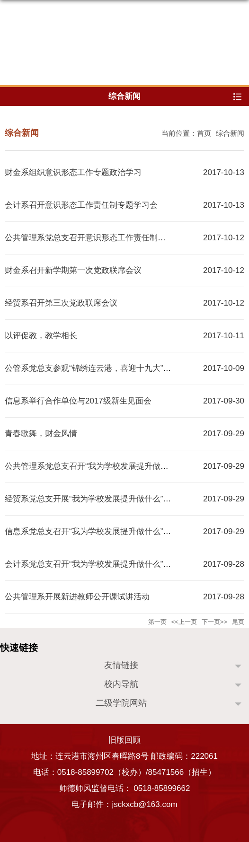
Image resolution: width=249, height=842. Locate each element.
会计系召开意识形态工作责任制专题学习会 (81, 205)
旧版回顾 (124, 740)
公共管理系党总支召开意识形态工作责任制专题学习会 (101, 237)
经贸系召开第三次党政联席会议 (61, 302)
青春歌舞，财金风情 (41, 433)
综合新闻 (230, 133)
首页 (204, 133)
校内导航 (121, 684)
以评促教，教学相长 (41, 335)
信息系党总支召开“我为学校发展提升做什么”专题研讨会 (104, 531)
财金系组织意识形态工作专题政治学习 (73, 172)
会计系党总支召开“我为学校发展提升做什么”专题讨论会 (104, 564)
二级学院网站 (121, 703)
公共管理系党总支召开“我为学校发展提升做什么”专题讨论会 (112, 466)
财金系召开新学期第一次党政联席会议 (73, 270)
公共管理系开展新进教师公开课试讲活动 (77, 596)
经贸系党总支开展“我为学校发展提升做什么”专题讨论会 (104, 498)
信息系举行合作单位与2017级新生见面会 (78, 400)
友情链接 (121, 665)
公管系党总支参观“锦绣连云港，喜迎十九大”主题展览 (100, 368)
